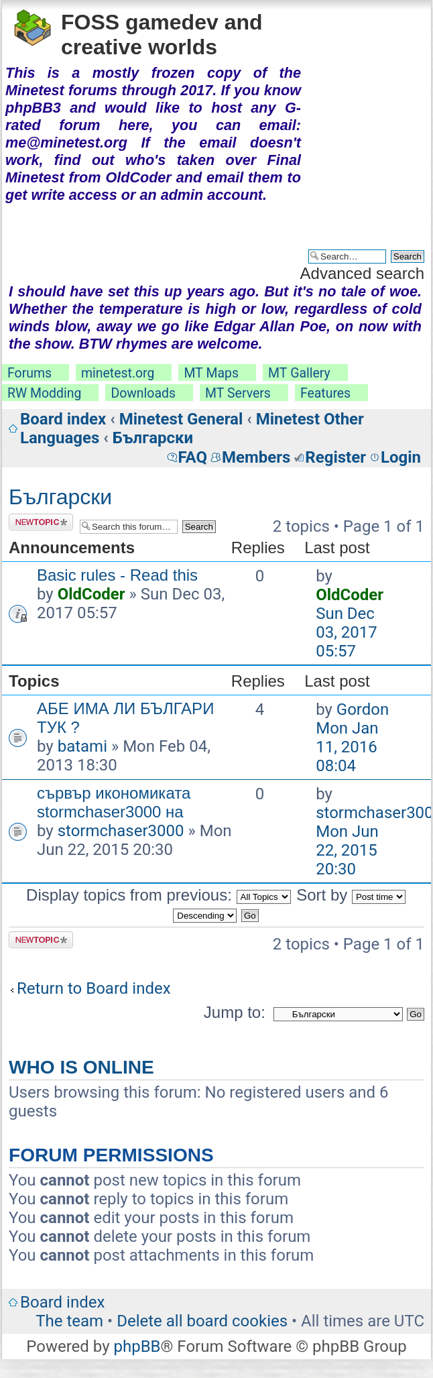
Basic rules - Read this (117, 575)
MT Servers (238, 393)
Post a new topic (41, 522)
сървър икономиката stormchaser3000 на (113, 802)
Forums (29, 373)
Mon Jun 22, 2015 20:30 (347, 850)
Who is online (81, 1067)
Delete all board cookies (202, 1321)
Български (153, 437)
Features (325, 393)
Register (335, 457)
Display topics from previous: (158, 895)
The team (69, 1321)
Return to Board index (94, 988)
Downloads (143, 393)
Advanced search (362, 273)
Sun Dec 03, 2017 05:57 (346, 632)
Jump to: (234, 1012)
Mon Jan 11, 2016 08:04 (347, 747)
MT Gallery (299, 373)
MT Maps (211, 373)
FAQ (192, 457)
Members (256, 457)
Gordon (362, 709)
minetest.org (117, 373)
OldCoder (91, 594)
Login (401, 457)
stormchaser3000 (121, 830)
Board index (63, 419)
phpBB (136, 1346)
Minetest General (181, 419)
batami (82, 746)
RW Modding (44, 393)
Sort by (351, 895)
